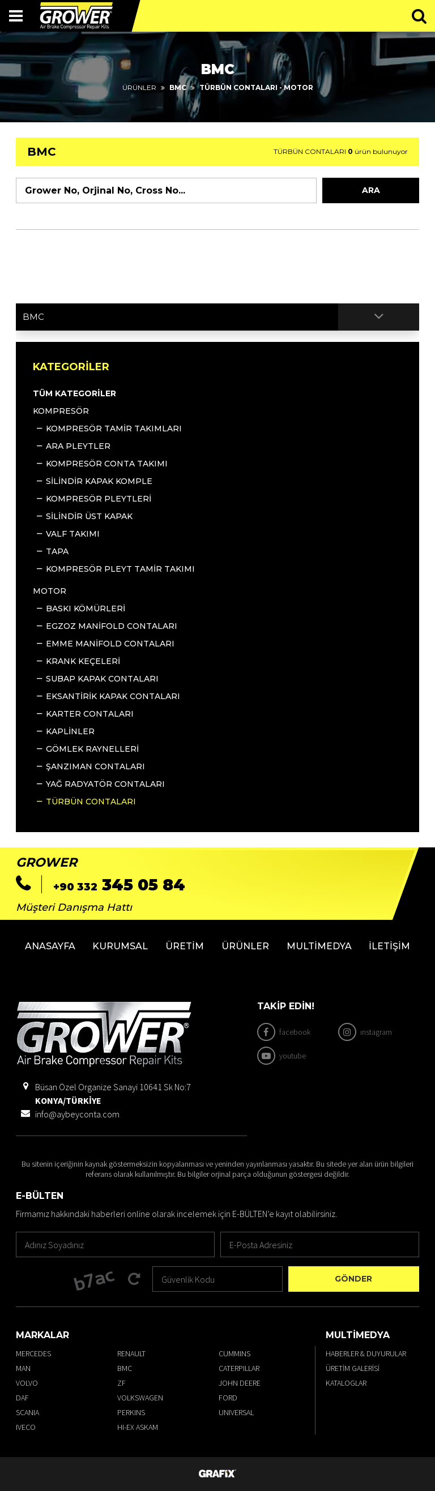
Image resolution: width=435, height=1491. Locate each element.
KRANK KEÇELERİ (83, 661)
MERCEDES (33, 1353)
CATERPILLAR (239, 1368)
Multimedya (319, 946)
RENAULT (131, 1353)
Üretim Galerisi (352, 1368)
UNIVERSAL (236, 1412)
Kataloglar (346, 1383)
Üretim (184, 946)
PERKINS (131, 1412)
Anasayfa (50, 946)
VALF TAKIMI (73, 534)
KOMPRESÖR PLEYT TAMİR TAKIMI (120, 569)
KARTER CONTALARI (90, 714)
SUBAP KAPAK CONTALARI (102, 679)
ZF (121, 1383)
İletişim (389, 946)
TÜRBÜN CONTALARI (91, 801)
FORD (228, 1398)
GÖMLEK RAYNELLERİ (92, 749)
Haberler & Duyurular (366, 1353)
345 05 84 (119, 884)
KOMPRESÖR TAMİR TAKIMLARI (114, 428)
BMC (124, 1368)
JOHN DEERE (240, 1383)
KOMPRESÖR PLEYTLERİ (98, 499)
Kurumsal (120, 946)
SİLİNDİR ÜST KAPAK (89, 516)
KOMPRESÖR (61, 411)
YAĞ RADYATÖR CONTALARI (105, 784)
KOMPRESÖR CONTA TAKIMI (107, 464)
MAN (23, 1368)
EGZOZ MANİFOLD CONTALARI (111, 626)
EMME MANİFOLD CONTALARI (110, 644)
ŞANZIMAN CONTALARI (95, 766)
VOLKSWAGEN (140, 1398)
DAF (22, 1398)
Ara (371, 190)
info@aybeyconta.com (77, 1114)
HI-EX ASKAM (137, 1427)
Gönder (353, 1279)
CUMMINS (234, 1353)
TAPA (57, 551)
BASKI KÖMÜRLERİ (85, 608)
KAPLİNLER (70, 731)
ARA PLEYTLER (78, 446)
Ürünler (139, 87)
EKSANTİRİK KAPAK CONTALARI (113, 696)
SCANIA (27, 1412)
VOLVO (27, 1383)
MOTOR (49, 591)
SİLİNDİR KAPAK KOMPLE (99, 481)
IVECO (26, 1427)
